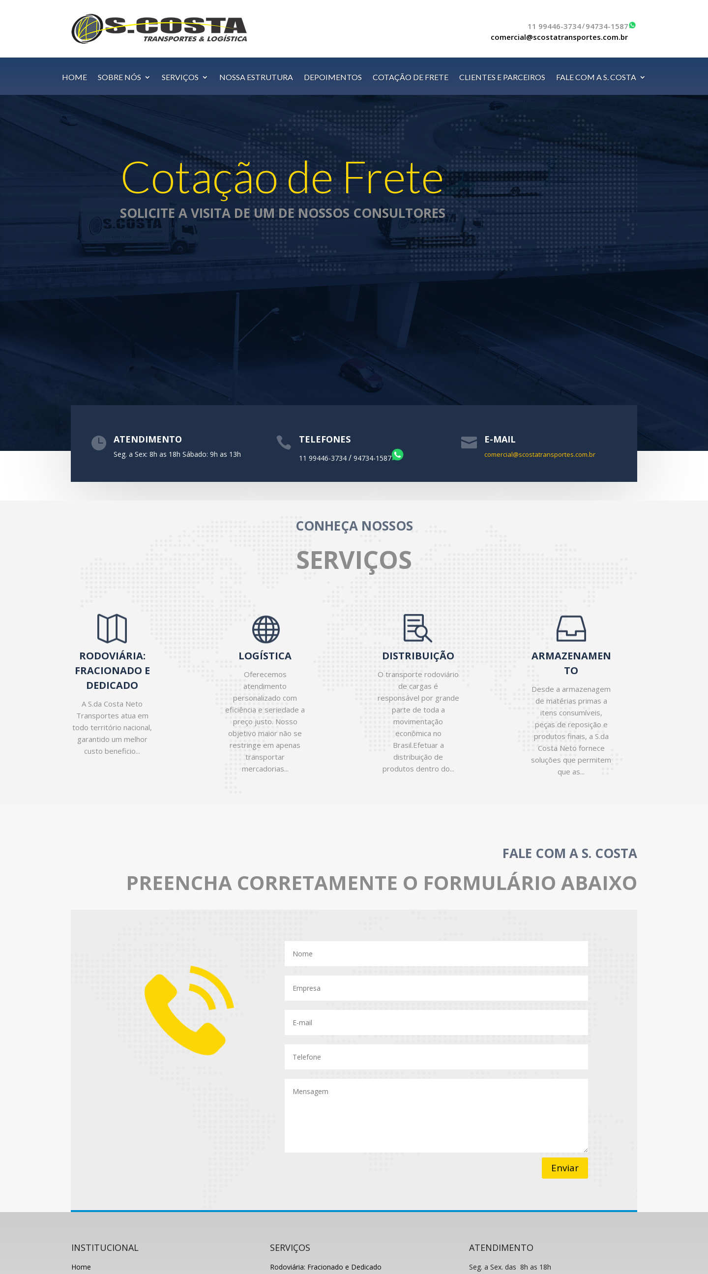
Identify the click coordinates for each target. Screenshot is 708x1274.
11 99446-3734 (554, 26)
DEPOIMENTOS (333, 78)
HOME (74, 78)
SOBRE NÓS (119, 78)
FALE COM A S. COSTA (596, 78)
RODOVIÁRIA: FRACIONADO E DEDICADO (112, 670)
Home (81, 1267)
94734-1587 (607, 26)
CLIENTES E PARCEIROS (502, 78)
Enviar (565, 1167)
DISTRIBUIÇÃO (418, 655)
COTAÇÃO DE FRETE (410, 78)
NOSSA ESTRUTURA (256, 78)
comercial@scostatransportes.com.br (559, 37)
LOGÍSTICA (265, 655)
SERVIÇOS (180, 78)
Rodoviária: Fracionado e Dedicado (326, 1267)
